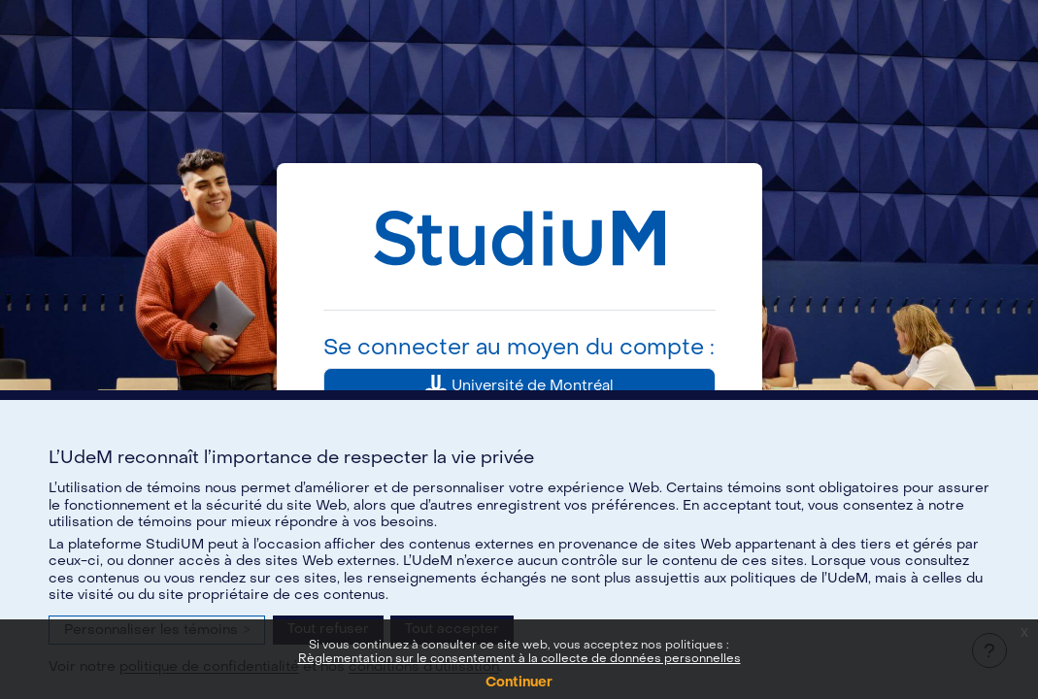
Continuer (519, 682)
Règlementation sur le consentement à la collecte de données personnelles (519, 658)
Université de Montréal (519, 386)
